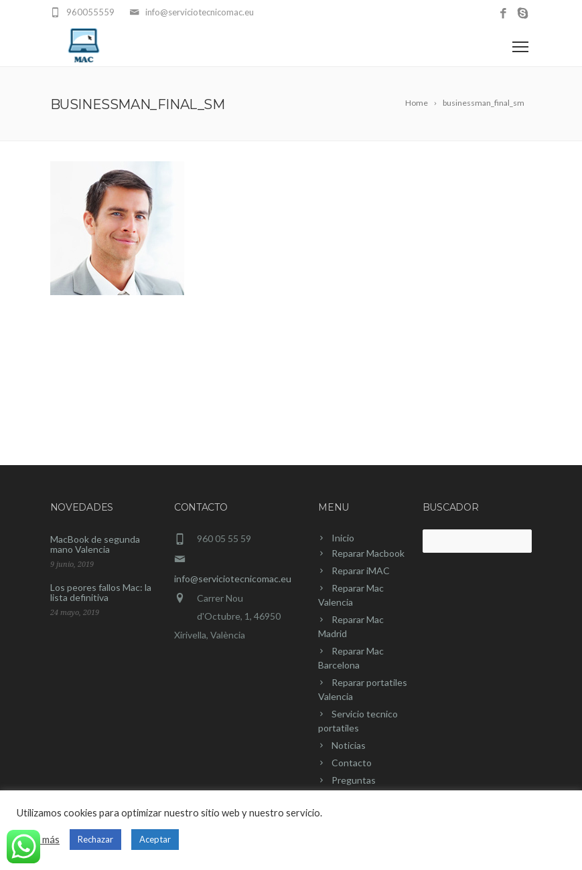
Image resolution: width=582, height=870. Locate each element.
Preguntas (354, 780)
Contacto (352, 762)
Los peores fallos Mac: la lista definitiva (100, 592)
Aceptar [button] (155, 839)
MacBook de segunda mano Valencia (95, 544)
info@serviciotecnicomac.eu (232, 578)
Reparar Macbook (368, 553)
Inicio (343, 537)
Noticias (349, 745)
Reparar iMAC (361, 570)
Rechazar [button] (95, 839)
